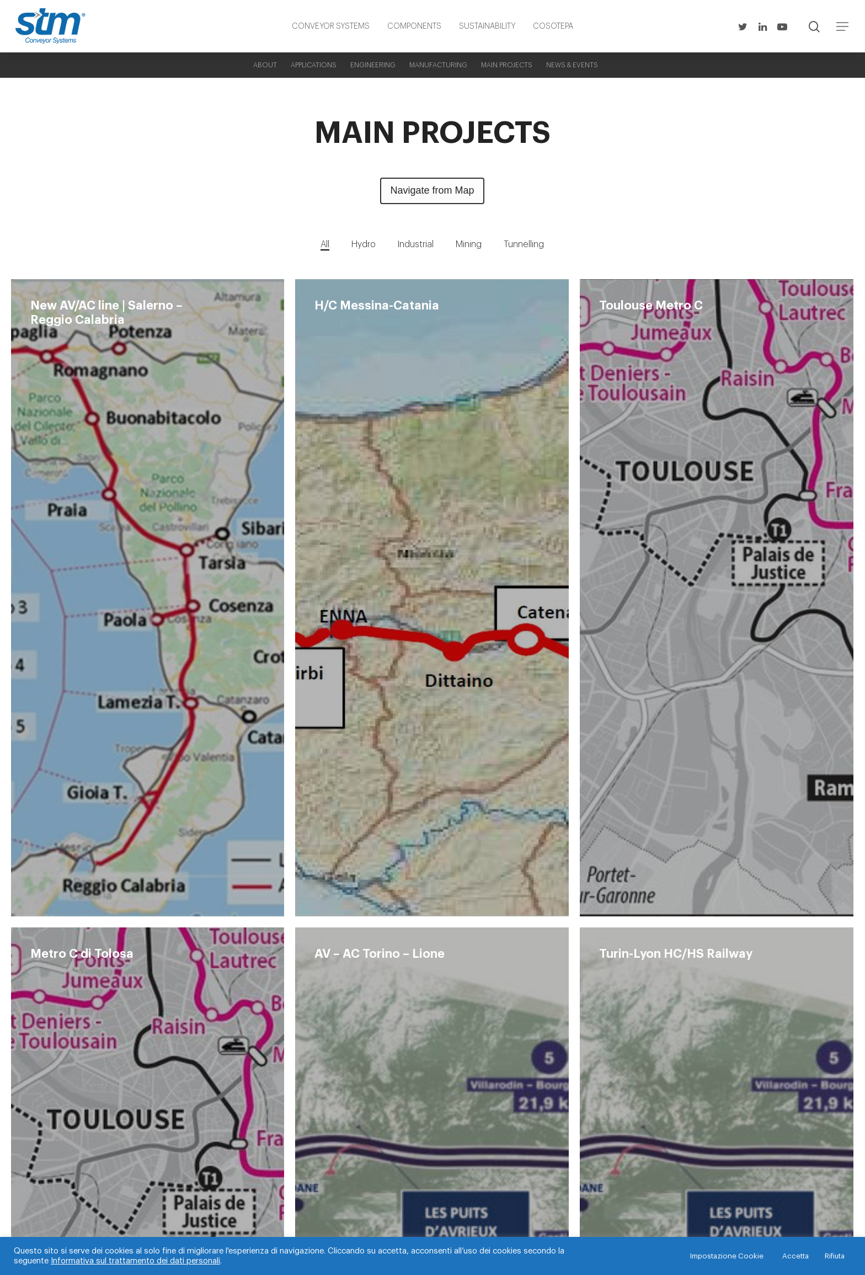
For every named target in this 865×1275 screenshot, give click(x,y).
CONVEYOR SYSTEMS (331, 26)
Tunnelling (524, 244)
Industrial (416, 244)
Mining (469, 244)
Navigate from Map (432, 190)
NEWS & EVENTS (572, 65)
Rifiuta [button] (835, 1256)
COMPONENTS (414, 26)
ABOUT (265, 65)
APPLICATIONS (314, 65)
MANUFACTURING (438, 65)
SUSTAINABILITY (487, 26)
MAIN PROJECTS (506, 65)
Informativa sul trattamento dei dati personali (135, 1261)
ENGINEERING (373, 65)
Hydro (363, 244)
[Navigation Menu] (843, 26)
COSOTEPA (553, 26)
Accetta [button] (795, 1256)
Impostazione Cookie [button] (726, 1256)
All (325, 244)
